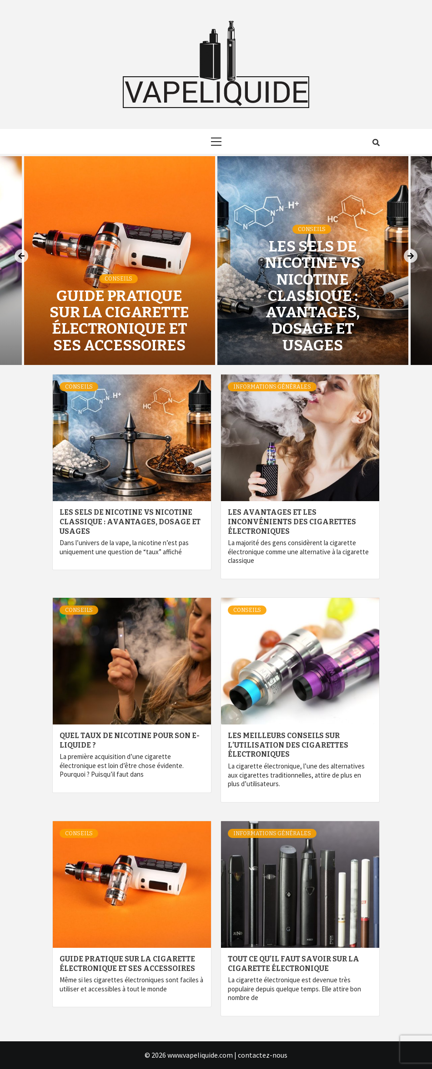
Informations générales (272, 387)
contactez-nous (262, 1054)
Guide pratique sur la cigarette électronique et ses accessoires (119, 321)
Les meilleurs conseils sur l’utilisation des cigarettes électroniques (288, 745)
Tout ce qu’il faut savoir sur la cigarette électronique (293, 964)
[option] (312, 260)
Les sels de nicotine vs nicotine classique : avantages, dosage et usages (312, 296)
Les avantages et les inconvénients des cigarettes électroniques (292, 522)
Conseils (118, 279)
